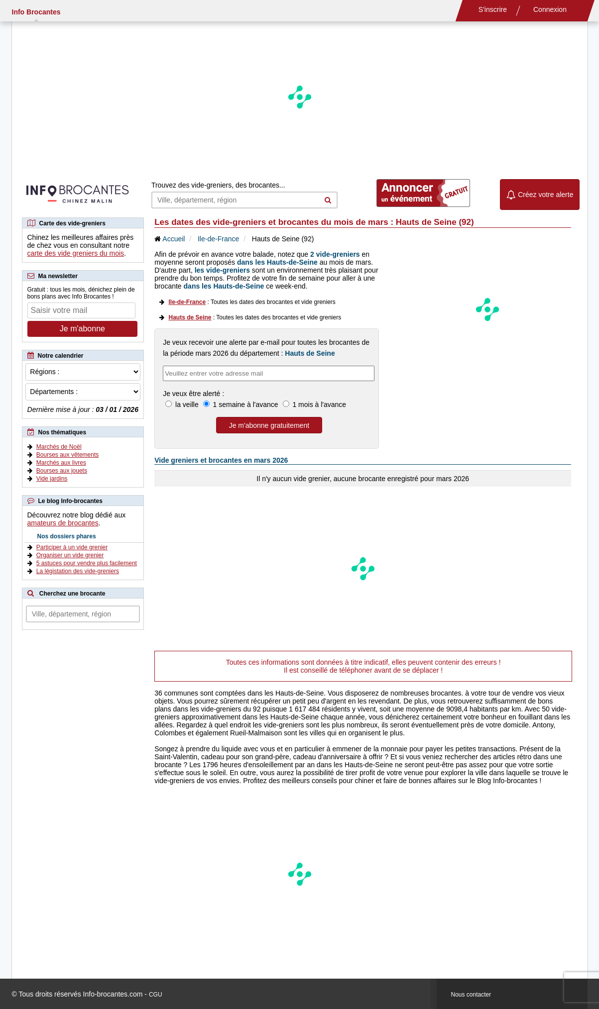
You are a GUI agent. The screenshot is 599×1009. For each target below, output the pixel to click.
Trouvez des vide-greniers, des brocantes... (218, 185)
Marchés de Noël (59, 446)
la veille (186, 404)
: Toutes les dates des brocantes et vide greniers (252, 302)
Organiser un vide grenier (70, 555)
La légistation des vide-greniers (77, 571)
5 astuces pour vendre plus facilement (86, 563)
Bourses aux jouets (61, 470)
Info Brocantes (36, 12)
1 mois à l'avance (319, 404)
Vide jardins (51, 478)
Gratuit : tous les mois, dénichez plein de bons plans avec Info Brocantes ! (81, 293)
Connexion (550, 9)
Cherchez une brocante (72, 593)
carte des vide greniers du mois (75, 253)
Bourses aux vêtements (67, 454)
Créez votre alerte (539, 195)
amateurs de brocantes (63, 523)
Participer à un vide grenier (72, 547)
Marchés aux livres (61, 462)
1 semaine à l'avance (245, 404)
